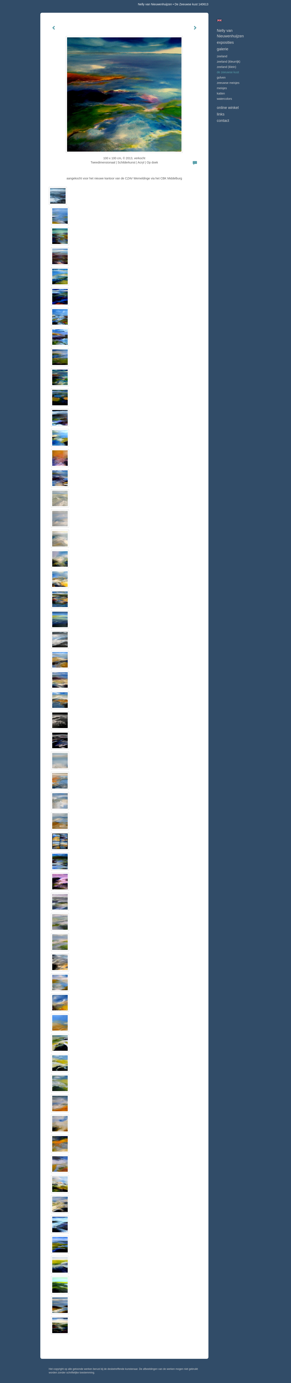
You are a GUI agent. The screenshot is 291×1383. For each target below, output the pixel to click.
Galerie (222, 49)
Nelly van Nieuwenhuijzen (155, 4)
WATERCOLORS (224, 98)
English (219, 20)
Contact (223, 120)
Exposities (225, 42)
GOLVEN (221, 77)
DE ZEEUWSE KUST (228, 72)
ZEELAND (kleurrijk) (228, 61)
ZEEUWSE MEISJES (228, 83)
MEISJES (222, 88)
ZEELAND (222, 56)
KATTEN (221, 93)
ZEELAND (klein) (226, 67)
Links (221, 114)
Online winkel (228, 108)
